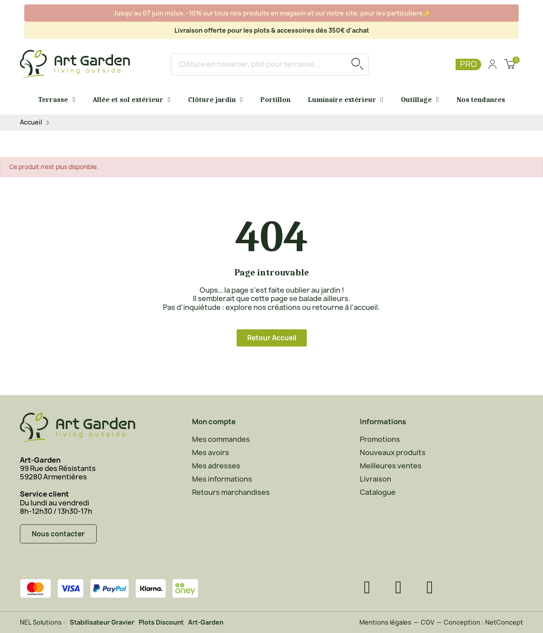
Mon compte (214, 421)
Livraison (375, 479)
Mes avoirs (210, 452)
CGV (427, 622)
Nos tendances (480, 100)
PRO (468, 64)
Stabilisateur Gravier (102, 622)
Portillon (275, 100)
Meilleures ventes (391, 466)
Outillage (420, 100)
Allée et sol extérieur (131, 100)
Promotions (380, 439)
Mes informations (222, 479)
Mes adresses (216, 466)
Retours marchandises (231, 492)
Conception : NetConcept (483, 622)
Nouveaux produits (393, 452)
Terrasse (56, 100)
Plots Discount (161, 622)
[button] (272, 338)
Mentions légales (385, 622)
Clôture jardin (215, 100)
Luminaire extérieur (345, 100)
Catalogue (378, 492)
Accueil (31, 122)
